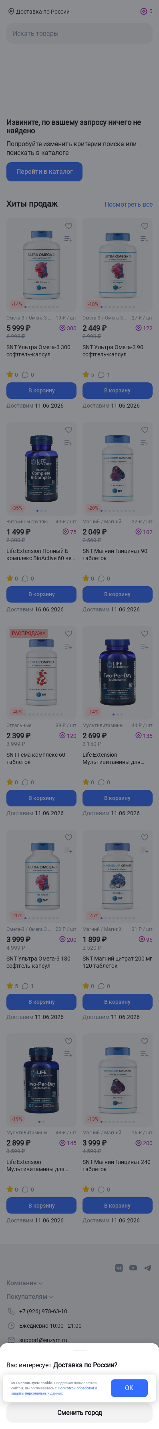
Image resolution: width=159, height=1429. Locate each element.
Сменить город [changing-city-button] (79, 1413)
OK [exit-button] (129, 1388)
